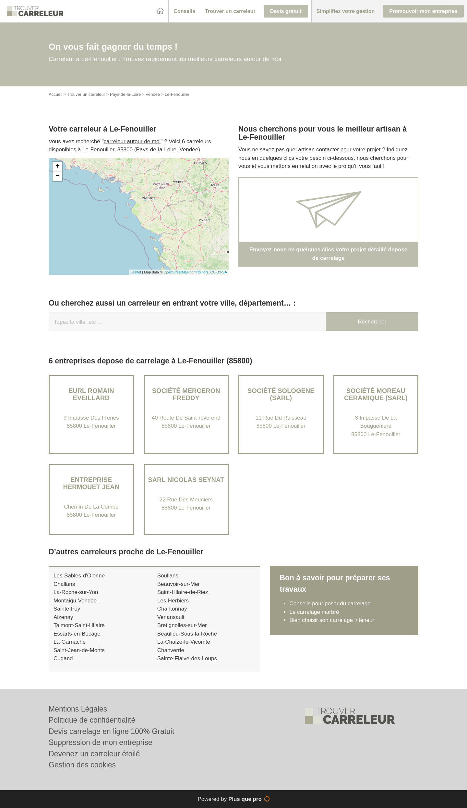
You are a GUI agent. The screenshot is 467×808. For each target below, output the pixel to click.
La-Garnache (70, 642)
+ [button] (57, 166)
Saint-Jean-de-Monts (79, 650)
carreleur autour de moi (132, 141)
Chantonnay (172, 609)
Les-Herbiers (173, 601)
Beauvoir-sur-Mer (178, 584)
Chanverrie (170, 650)
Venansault (171, 617)
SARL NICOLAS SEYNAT (186, 479)
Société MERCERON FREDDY (186, 394)
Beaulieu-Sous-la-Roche (187, 634)
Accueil (55, 94)
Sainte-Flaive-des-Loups (187, 658)
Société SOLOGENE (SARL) (281, 394)
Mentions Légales (78, 709)
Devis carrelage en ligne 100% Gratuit (111, 731)
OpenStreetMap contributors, (186, 272)
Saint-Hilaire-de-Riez (182, 592)
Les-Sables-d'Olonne (79, 576)
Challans (64, 584)
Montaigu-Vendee (75, 601)
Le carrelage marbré (314, 612)
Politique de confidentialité (92, 720)
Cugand (63, 658)
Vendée (153, 94)
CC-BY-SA (218, 272)
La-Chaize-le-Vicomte (183, 642)
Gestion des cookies (82, 765)
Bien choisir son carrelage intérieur (331, 620)
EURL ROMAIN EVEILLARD (91, 394)
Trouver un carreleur (86, 94)
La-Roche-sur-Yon (76, 592)
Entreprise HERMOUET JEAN (91, 483)
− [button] (57, 176)
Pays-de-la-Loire (125, 94)
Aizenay (63, 617)
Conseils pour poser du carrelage (329, 603)
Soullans (167, 576)
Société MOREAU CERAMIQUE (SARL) (376, 394)
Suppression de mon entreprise (100, 742)
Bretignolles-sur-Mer (182, 625)
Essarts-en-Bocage (77, 634)
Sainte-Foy (67, 609)
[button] (184, 11)
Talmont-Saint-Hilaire (79, 625)
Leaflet (135, 272)
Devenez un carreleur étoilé (94, 754)
